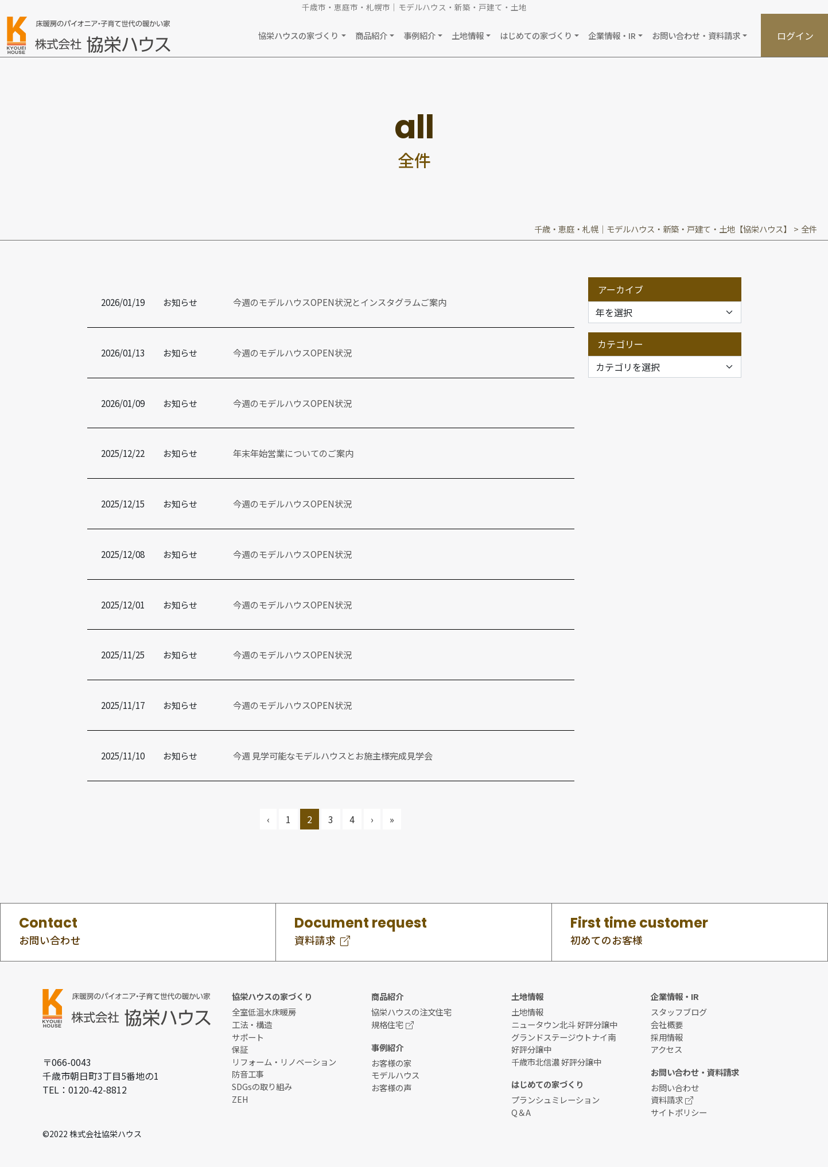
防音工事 (248, 1074)
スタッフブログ (679, 1012)
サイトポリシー (679, 1112)
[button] (302, 35)
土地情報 (527, 1012)
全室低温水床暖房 (264, 1012)
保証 (240, 1049)
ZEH (240, 1099)
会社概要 (667, 1024)
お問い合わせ (675, 1087)
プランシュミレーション (555, 1100)
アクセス (666, 1049)
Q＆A (521, 1112)
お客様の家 (391, 1063)
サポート (248, 1037)
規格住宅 (392, 1024)
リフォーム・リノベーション (284, 1062)
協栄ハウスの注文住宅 (411, 1012)
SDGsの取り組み (262, 1086)
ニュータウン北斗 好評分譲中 (564, 1024)
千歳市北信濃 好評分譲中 (556, 1062)
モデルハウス (395, 1075)
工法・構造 (252, 1024)
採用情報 (667, 1037)
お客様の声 (391, 1087)
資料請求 (672, 1100)
